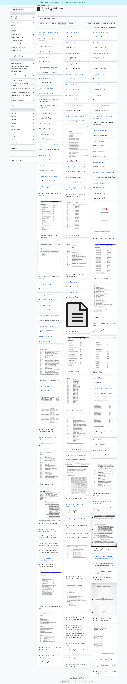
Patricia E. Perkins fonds (46, 89)
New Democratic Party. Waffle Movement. (22, 96)
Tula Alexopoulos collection (101, 32)
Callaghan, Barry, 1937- (22, 47)
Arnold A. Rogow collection (47, 134)
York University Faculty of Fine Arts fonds (76, 520)
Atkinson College (22, 63)
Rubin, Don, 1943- (22, 22)
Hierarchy (52, 23)
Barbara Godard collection (101, 106)
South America (22, 133)
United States (22, 130)
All (12, 14)
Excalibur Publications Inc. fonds (75, 167)
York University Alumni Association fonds (76, 644)
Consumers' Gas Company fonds (49, 316)
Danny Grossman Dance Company (22, 30)
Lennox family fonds (99, 151)
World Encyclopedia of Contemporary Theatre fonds (104, 324)
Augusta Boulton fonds (46, 326)
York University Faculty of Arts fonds (77, 533)
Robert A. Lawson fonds (46, 166)
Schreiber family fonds (99, 450)
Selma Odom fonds (44, 155)
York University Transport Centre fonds (49, 656)
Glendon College (22, 72)
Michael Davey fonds (99, 74)
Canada (22, 113)
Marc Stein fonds (98, 95)
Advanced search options (48, 19)
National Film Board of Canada (22, 89)
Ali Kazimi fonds (70, 43)
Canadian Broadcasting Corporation (22, 76)
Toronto (22, 120)
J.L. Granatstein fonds (72, 292)
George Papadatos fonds (73, 106)
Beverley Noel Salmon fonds (74, 74)
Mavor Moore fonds (45, 284)
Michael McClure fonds (100, 440)
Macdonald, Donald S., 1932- (22, 51)
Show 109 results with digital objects (105, 27)
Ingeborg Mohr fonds (45, 113)
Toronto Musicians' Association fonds (104, 172)
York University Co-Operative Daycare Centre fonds (104, 666)
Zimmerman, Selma (22, 41)
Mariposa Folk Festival (22, 101)
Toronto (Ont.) (22, 136)
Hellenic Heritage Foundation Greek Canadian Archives (22, 67)
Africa (22, 140)
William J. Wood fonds (72, 53)
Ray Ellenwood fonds (99, 193)
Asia (22, 126)
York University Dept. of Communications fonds (46, 559)
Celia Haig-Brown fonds (73, 64)
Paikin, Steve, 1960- (22, 37)
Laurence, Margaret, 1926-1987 (22, 92)
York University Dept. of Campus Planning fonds (102, 572)
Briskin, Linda (22, 34)
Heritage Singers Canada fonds (102, 53)
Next (92, 681)
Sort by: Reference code (93, 23)
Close (47, 6)
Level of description (18, 160)
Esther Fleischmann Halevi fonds (75, 455)
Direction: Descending (109, 23)
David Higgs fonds (98, 141)
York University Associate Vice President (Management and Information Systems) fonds (75, 627)
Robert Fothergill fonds (100, 130)
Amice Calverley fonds (45, 47)
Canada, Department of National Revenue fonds (48, 100)
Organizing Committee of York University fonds (102, 502)
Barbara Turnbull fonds (100, 64)
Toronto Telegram (22, 80)
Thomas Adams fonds (45, 337)
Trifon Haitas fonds (44, 124)
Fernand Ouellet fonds (72, 282)
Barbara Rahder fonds (99, 85)
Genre (13, 154)
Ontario (22, 116)
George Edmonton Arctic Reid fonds (50, 145)
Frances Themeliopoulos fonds (75, 116)
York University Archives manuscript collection (50, 188)
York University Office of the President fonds (74, 505)
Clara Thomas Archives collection (49, 176)
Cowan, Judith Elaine (22, 44)
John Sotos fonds (44, 57)
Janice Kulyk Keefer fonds (73, 177)
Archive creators (17, 10)
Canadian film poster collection (102, 388)
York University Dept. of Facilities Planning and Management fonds (103, 558)
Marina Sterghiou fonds (100, 43)
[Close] (125, 2)
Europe (22, 123)
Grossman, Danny (22, 26)
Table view (70, 23)
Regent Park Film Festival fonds (48, 68)
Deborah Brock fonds (72, 32)
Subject (14, 148)
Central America (22, 143)
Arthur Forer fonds (44, 386)
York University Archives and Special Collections (22, 18)
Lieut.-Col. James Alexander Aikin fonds (48, 438)
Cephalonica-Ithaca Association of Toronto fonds (103, 117)
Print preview (42, 23)
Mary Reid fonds (98, 378)
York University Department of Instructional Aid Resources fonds (49, 545)
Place (13, 106)
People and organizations (20, 56)
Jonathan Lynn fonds (99, 162)
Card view (62, 23)
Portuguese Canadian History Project (22, 84)
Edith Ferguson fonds (45, 295)
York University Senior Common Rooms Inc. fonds (75, 659)
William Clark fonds (71, 95)
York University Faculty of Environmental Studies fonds (47, 530)
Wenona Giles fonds (45, 78)
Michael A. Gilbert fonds (73, 85)
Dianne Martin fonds (99, 183)
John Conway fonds (44, 305)
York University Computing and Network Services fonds (75, 189)
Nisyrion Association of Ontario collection (48, 33)
